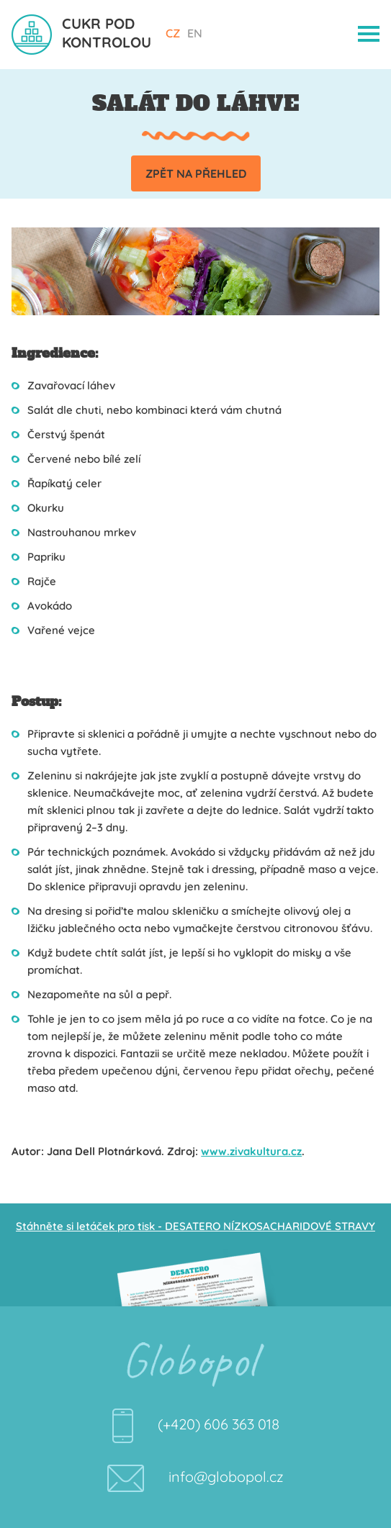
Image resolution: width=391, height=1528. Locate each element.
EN (194, 33)
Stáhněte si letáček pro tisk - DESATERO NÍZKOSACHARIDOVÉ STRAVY (195, 1226)
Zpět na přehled (195, 173)
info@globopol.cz (226, 1477)
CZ (173, 33)
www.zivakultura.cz (251, 1151)
